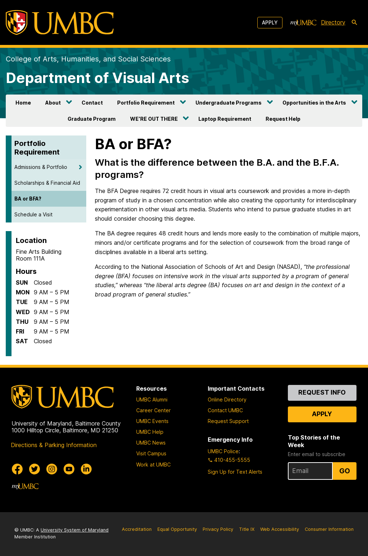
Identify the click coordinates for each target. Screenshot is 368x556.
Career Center (153, 410)
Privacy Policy (218, 529)
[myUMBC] (303, 23)
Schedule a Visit (33, 214)
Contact (92, 103)
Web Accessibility (279, 529)
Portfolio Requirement (146, 103)
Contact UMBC (225, 410)
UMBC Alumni (151, 399)
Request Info (322, 392)
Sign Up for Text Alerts (235, 472)
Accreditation (137, 529)
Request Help (283, 119)
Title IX (246, 529)
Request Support (228, 421)
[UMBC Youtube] (69, 469)
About (53, 103)
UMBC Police (223, 451)
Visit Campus (151, 453)
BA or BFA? (27, 199)
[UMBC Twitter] (34, 469)
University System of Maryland (75, 530)
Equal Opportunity (177, 529)
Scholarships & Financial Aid (47, 183)
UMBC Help (150, 432)
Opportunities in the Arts (314, 103)
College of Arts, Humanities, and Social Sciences (88, 59)
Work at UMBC (153, 464)
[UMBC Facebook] (17, 469)
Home (23, 103)
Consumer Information (329, 529)
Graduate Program (92, 119)
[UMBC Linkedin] (86, 469)
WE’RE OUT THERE (154, 119)
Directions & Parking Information (54, 445)
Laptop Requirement (224, 119)
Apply (270, 22)
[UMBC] (59, 22)
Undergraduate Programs (229, 103)
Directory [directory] (333, 22)
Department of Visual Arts (97, 78)
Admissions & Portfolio (40, 167)
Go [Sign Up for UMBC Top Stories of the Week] (344, 471)
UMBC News (151, 443)
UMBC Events (152, 421)
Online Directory (227, 399)
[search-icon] (354, 23)
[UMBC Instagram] (52, 469)
